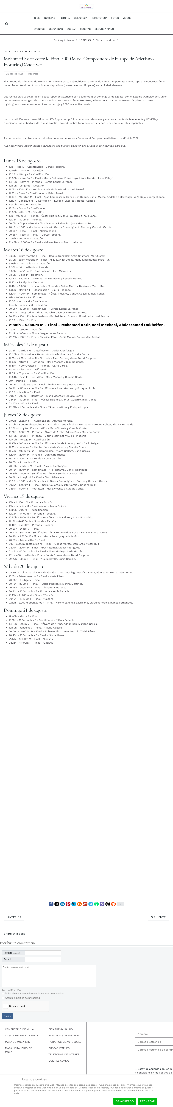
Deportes (33, 73)
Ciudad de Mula (13, 51)
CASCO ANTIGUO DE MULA (21, 1035)
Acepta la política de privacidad (22, 998)
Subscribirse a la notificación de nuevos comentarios (34, 993)
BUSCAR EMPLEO (59, 1048)
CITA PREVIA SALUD (60, 1029)
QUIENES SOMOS (58, 1060)
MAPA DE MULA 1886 (18, 1041)
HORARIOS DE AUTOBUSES (64, 1041)
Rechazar (147, 1101)
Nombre (11, 952)
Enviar (7, 1016)
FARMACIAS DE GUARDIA (64, 1035)
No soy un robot (17, 1006)
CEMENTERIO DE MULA (19, 1029)
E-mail (7, 959)
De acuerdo (125, 1101)
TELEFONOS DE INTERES (63, 1054)
